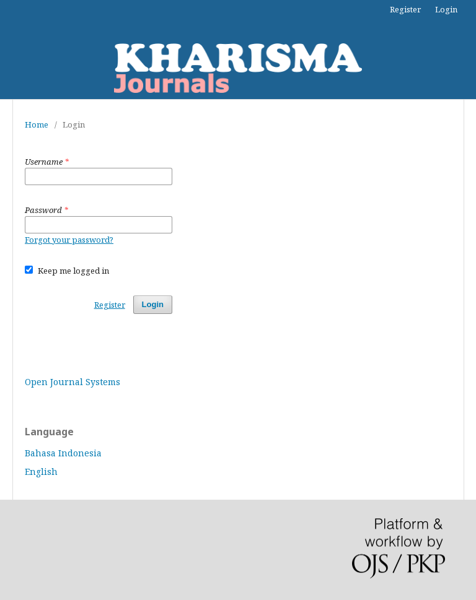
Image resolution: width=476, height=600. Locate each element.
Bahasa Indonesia (63, 453)
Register (405, 9)
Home (36, 124)
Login (446, 9)
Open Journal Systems (72, 382)
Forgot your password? (69, 239)
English (41, 471)
